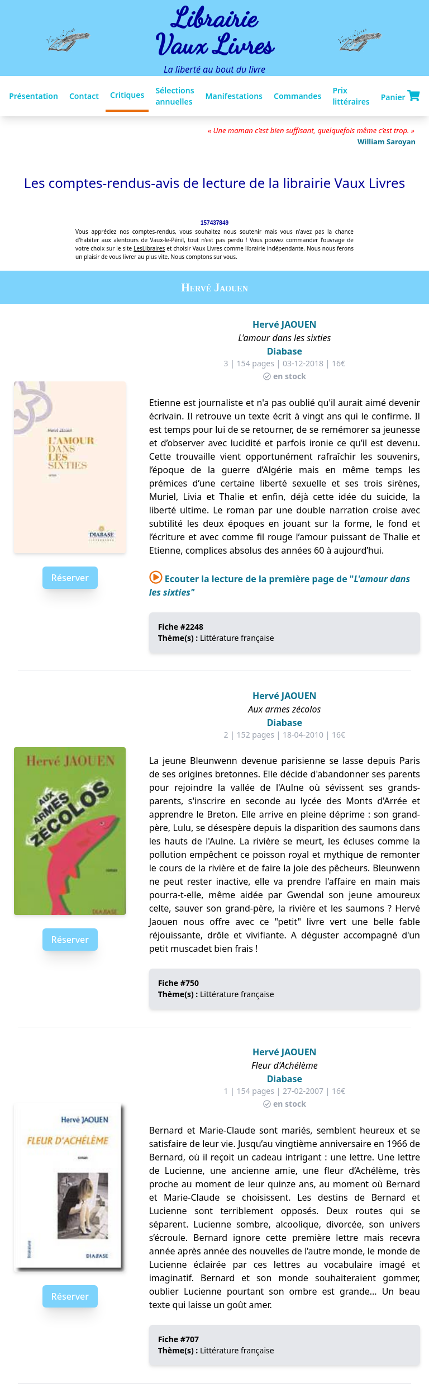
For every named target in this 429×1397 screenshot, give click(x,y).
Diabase (284, 351)
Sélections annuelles (174, 96)
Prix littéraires (350, 96)
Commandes (297, 96)
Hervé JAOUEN (284, 324)
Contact (84, 96)
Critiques (127, 94)
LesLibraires (149, 248)
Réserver (70, 578)
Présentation (33, 96)
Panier (400, 96)
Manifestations (234, 96)
